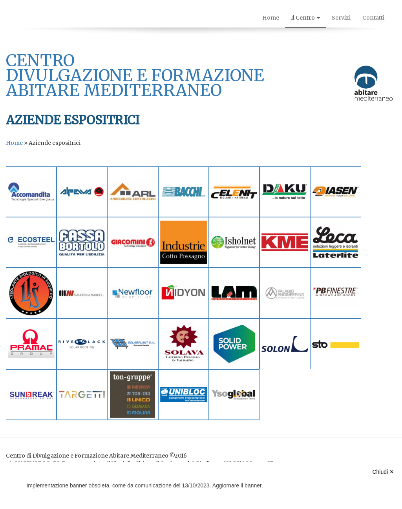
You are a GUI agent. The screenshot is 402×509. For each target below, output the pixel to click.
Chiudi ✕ (383, 472)
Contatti (373, 17)
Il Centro (305, 17)
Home (270, 17)
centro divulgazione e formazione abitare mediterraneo (135, 75)
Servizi (341, 17)
